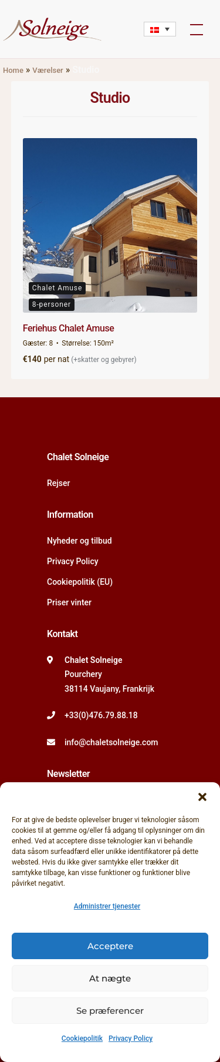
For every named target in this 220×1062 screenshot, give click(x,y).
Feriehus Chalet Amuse (68, 328)
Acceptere (110, 946)
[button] (202, 797)
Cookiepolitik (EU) (80, 582)
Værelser (47, 70)
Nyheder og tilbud (79, 540)
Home (13, 70)
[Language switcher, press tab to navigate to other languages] (160, 29)
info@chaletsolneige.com (111, 742)
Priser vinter (69, 602)
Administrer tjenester (107, 906)
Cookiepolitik (82, 1038)
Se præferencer (110, 1010)
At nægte (110, 978)
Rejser (58, 483)
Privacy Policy (131, 1038)
